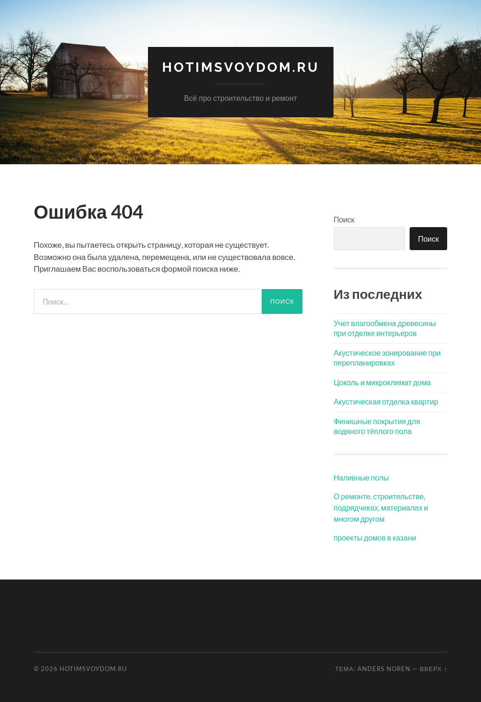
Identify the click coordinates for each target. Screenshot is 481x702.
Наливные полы (361, 477)
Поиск (344, 219)
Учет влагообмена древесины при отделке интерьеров (385, 328)
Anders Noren (384, 668)
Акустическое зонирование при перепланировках (387, 357)
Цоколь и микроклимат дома (382, 382)
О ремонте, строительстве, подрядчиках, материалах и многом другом (381, 507)
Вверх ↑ (434, 668)
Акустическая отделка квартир (386, 401)
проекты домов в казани (375, 537)
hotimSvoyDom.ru (240, 67)
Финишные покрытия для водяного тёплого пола (377, 426)
